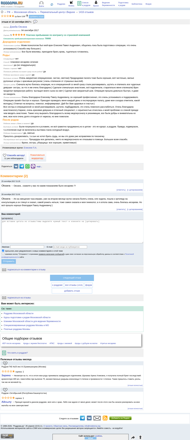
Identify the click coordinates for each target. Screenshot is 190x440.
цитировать (7, 218)
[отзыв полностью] (135, 385)
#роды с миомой (64, 343)
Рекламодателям (76, 426)
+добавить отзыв (36, 17)
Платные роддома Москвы (17, 329)
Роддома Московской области (18, 313)
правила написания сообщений (51, 254)
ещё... (39, 166)
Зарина (6, 375)
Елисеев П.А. (30, 148)
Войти (41, 6)
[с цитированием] (134, 190)
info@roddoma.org (92, 426)
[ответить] (121, 190)
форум (88, 285)
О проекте (47, 426)
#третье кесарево (108, 343)
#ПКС (52, 343)
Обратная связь (60, 426)
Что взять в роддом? (15, 353)
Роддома (61, 4)
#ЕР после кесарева (11, 343)
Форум (148, 4)
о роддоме (57, 285)
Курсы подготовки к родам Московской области (27, 317)
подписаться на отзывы (16, 297)
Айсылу (6, 401)
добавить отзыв (72, 291)
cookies (98, 436)
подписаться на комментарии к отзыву (23, 269)
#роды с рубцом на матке (86, 343)
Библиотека (137, 4)
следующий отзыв (72, 278)
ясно (90, 438)
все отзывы (74, 285)
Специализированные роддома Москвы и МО (26, 325)
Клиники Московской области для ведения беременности (32, 321)
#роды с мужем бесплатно (35, 343)
